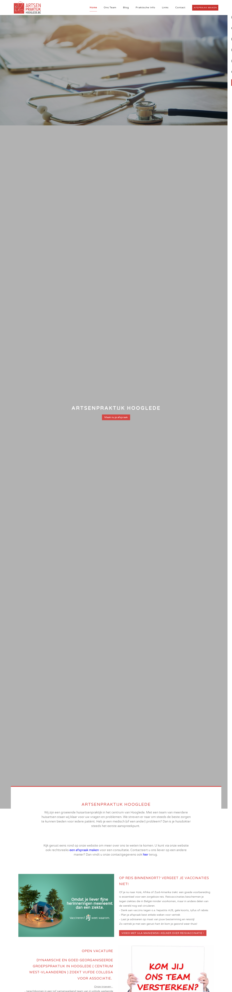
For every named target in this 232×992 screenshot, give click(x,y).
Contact (180, 7)
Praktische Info (145, 7)
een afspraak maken (84, 850)
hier (145, 855)
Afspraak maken (205, 7)
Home (93, 7)
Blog (126, 7)
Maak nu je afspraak (116, 417)
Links (165, 7)
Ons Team (110, 7)
